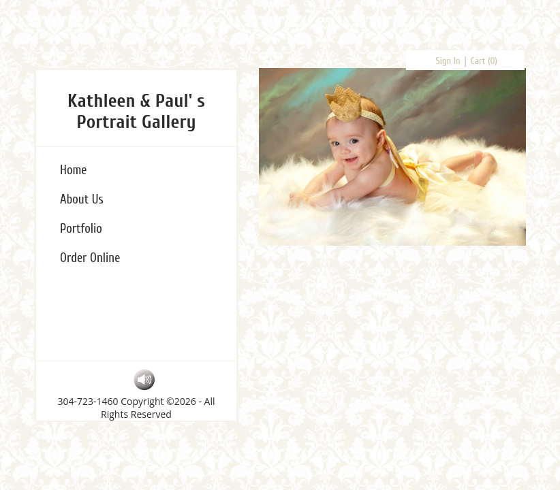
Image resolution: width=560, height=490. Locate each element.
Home (73, 170)
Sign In (448, 61)
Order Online (90, 257)
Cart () (484, 61)
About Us (82, 199)
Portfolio (81, 228)
